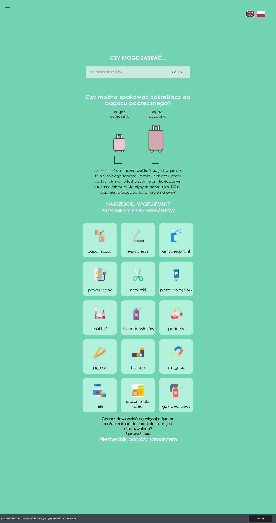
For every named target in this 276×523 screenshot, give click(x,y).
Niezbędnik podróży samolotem (138, 439)
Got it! (260, 519)
